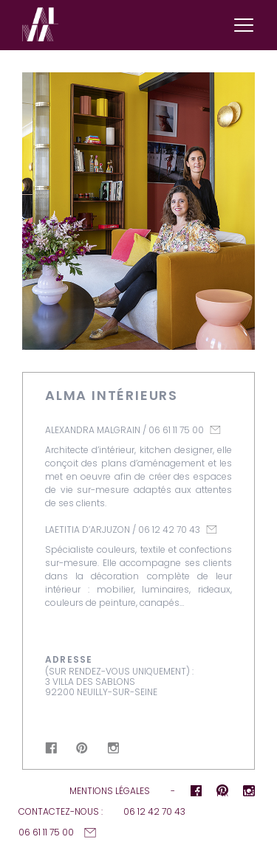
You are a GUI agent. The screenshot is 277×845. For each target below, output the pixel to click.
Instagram (113, 747)
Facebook (51, 747)
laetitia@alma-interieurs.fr (211, 529)
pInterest (82, 747)
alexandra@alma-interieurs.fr (215, 430)
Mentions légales (109, 790)
